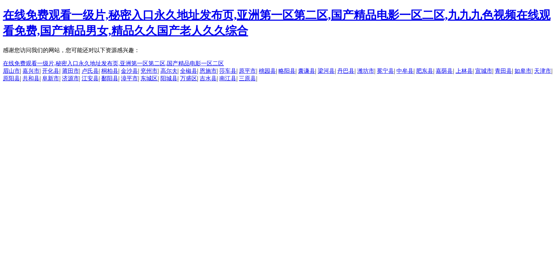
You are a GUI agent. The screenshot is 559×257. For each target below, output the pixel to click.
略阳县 (287, 71)
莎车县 (227, 71)
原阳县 (11, 78)
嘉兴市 (31, 71)
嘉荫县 (444, 71)
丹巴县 (345, 71)
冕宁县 (385, 71)
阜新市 (50, 78)
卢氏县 (90, 71)
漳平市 (129, 78)
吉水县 (208, 78)
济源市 (70, 78)
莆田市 (70, 71)
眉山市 (11, 71)
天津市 (542, 71)
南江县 (227, 78)
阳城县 (169, 78)
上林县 (464, 71)
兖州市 (149, 71)
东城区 (149, 78)
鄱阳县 (109, 78)
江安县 (90, 78)
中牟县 (405, 71)
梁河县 (326, 71)
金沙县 (129, 71)
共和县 (31, 78)
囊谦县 (306, 71)
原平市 (247, 71)
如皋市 (523, 71)
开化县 (50, 71)
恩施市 (208, 71)
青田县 (503, 71)
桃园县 (267, 71)
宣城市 (483, 71)
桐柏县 (109, 71)
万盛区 (188, 78)
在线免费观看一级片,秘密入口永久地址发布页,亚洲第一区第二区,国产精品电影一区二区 (113, 63)
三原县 (247, 78)
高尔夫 (169, 71)
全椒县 (188, 71)
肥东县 (424, 71)
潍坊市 (365, 71)
